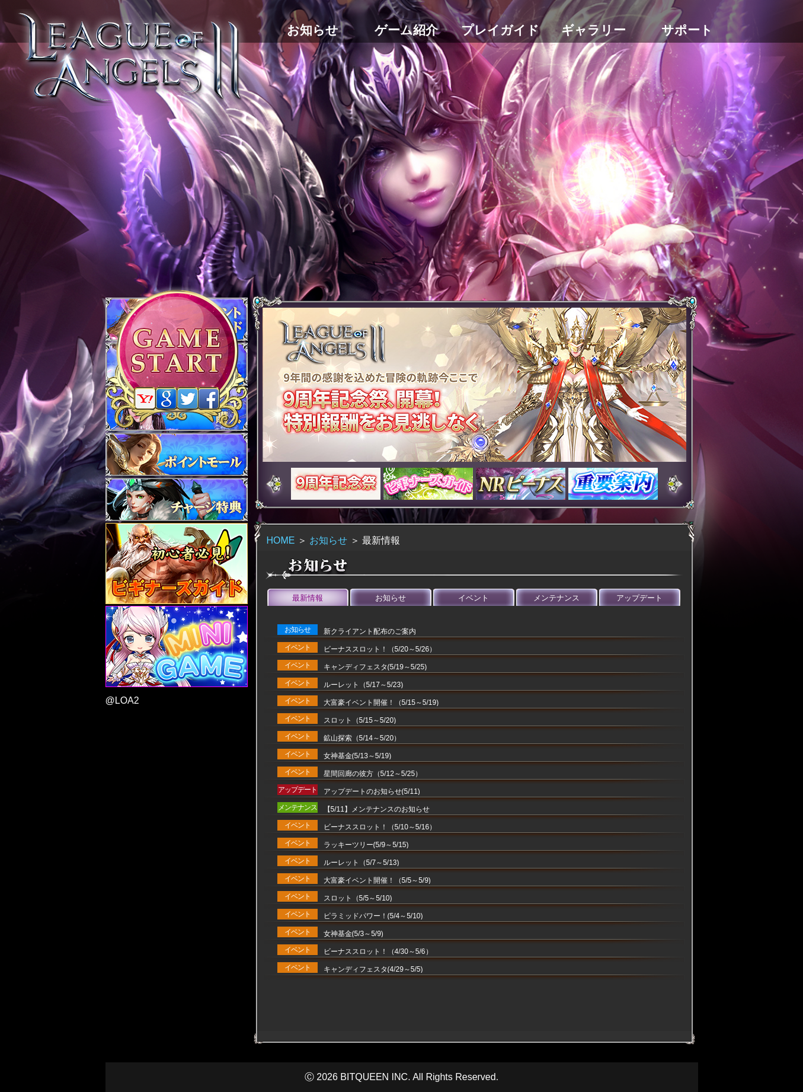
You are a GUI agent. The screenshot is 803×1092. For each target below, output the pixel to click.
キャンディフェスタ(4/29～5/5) (373, 969)
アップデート (639, 597)
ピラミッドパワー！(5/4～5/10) (373, 916)
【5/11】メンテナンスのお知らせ (377, 809)
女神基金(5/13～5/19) (358, 756)
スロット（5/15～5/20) (360, 720)
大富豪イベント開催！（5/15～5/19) (381, 702)
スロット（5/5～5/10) (358, 898)
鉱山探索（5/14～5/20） (362, 738)
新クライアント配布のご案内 (370, 631)
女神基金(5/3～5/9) (353, 934)
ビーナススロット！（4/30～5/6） (378, 951)
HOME (281, 540)
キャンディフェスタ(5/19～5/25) (375, 667)
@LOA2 (122, 700)
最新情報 (307, 597)
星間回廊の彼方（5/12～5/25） (373, 773)
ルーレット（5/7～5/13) (361, 862)
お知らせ (328, 540)
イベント (473, 597)
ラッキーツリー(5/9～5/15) (366, 845)
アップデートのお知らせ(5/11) (372, 791)
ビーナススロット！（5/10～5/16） (380, 827)
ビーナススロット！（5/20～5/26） (380, 649)
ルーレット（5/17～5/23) (364, 685)
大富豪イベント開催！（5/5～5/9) (377, 880)
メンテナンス (556, 597)
